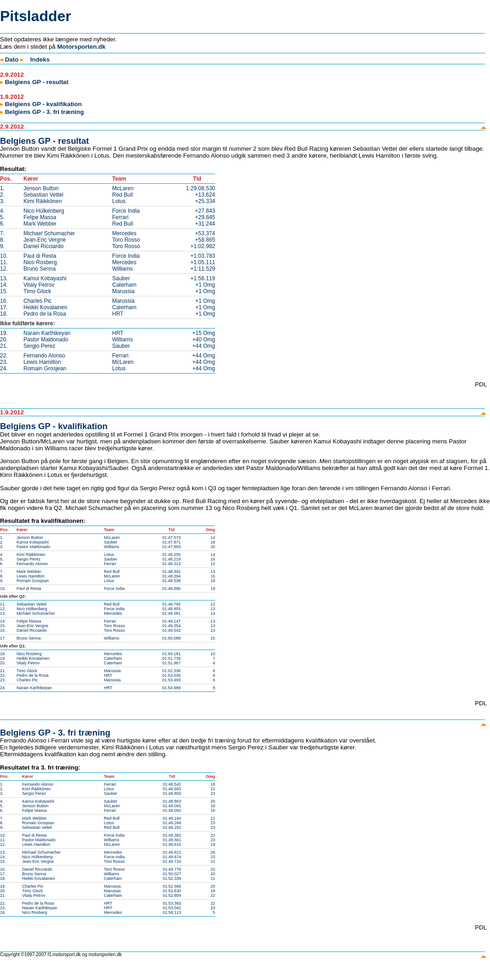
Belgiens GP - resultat (34, 82)
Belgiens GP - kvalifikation (41, 104)
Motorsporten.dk (81, 46)
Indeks (40, 59)
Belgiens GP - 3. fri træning (42, 111)
